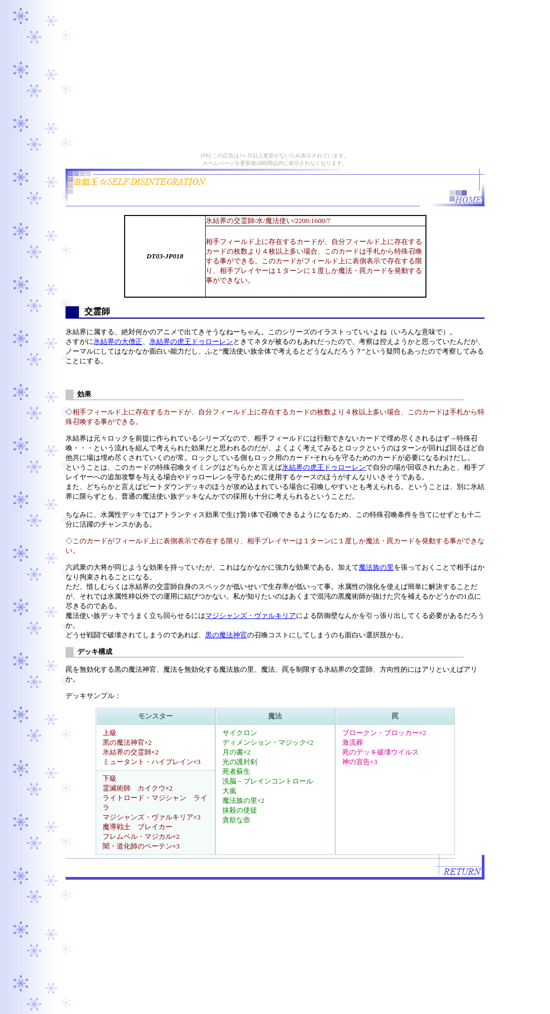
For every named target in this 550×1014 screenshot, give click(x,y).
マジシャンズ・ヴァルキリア (250, 616)
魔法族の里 (376, 567)
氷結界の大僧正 (117, 341)
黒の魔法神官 (226, 635)
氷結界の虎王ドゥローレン (191, 341)
